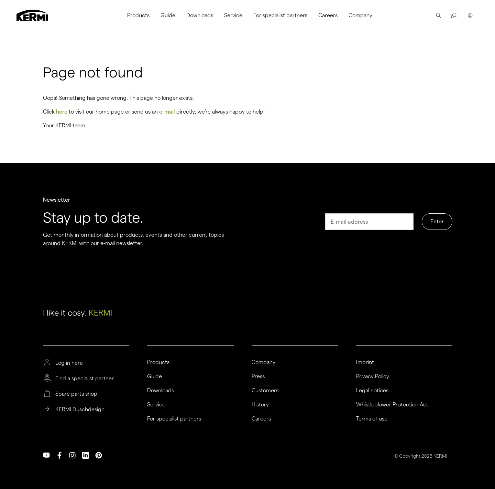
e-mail (167, 112)
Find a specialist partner (84, 378)
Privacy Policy (372, 376)
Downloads (199, 15)
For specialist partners (280, 15)
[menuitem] (141, 15)
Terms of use (371, 419)
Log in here (69, 363)
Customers (265, 390)
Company (360, 15)
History (260, 404)
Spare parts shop (76, 394)
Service (233, 15)
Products (138, 15)
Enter (437, 221)
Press (258, 376)
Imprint (365, 362)
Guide (168, 15)
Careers (328, 15)
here (61, 112)
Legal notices (372, 390)
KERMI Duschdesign (79, 409)
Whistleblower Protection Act (392, 404)
